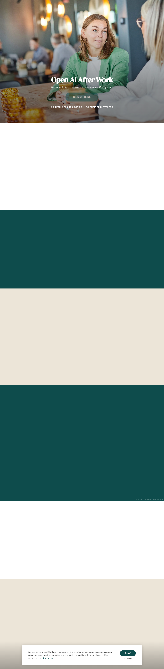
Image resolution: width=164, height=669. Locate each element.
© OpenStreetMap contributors (153, 499)
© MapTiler (139, 499)
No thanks (128, 658)
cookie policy (46, 658)
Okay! (128, 653)
